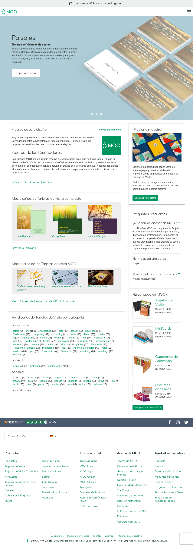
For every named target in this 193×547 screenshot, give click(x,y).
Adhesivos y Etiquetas (18, 495)
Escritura (17, 354)
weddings (103, 351)
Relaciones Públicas (24, 347)
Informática (63, 341)
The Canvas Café (97, 286)
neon (29, 384)
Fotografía (96, 344)
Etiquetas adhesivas (163, 387)
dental (86, 334)
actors (16, 330)
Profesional (48, 347)
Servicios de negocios (130, 495)
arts (61, 330)
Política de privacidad (78, 535)
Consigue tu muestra (145, 197)
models (51, 344)
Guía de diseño (164, 482)
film (84, 337)
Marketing (18, 344)
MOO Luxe (86, 466)
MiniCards (163, 328)
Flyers (8, 500)
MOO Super (87, 471)
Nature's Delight (96, 236)
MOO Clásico (88, 482)
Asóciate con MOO (128, 521)
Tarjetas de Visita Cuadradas (21, 471)
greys (101, 380)
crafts (73, 334)
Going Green (59, 236)
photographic (55, 366)
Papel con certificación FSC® (93, 499)
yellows (98, 384)
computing (38, 334)
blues (94, 377)
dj (14, 337)
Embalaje (122, 516)
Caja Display (49, 482)
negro (58, 377)
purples (55, 384)
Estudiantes (48, 351)
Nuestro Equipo (126, 480)
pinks (41, 384)
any (27, 330)
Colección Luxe (89, 506)
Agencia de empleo (84, 347)
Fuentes (97, 535)
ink (113, 380)
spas (31, 351)
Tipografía (86, 487)
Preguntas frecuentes (167, 476)
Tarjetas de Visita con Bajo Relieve (20, 483)
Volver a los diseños (110, 130)
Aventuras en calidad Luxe (66, 286)
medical (35, 344)
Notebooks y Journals (55, 492)
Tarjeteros (48, 487)
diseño (101, 334)
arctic (45, 377)
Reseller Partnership (129, 500)
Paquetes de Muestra (92, 492)
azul (83, 377)
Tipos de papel (89, 461)
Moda (72, 337)
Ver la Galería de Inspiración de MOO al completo (44, 301)
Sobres (46, 476)
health (46, 341)
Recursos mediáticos (129, 466)
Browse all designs (24, 248)
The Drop (123, 490)
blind (72, 377)
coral (30, 380)
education (27, 337)
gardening (30, 341)
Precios (159, 466)
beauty (74, 330)
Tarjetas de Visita (163, 302)
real (64, 347)
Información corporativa (129, 535)
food (15, 341)
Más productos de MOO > (147, 407)
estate (43, 337)
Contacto (160, 461)
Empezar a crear (26, 73)
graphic (17, 366)
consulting (57, 334)
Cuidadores (19, 334)
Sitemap (109, 535)
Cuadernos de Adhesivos (166, 358)
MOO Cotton (88, 476)
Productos (11, 461)
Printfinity (122, 506)
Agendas (47, 497)
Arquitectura (44, 330)
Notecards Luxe (51, 471)
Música (65, 344)
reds (69, 384)
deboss (58, 380)
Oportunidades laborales (132, 485)
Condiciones (57, 535)
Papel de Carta (51, 461)
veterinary (85, 351)
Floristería (99, 337)
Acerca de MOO (127, 461)
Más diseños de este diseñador (32, 182)
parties (79, 344)
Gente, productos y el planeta (130, 473)
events (57, 337)
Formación (66, 351)
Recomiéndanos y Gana (169, 492)
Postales (9, 490)
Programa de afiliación (168, 487)
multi (15, 384)
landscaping (102, 341)
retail (104, 347)
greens (87, 380)
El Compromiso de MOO (132, 511)
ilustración (35, 366)
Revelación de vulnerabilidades (165, 499)
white (82, 384)
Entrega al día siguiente (169, 471)
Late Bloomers (25, 236)
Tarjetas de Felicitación (56, 466)
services (17, 351)
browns (17, 380)
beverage (90, 330)
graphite (72, 380)
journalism (82, 341)
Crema (43, 380)
